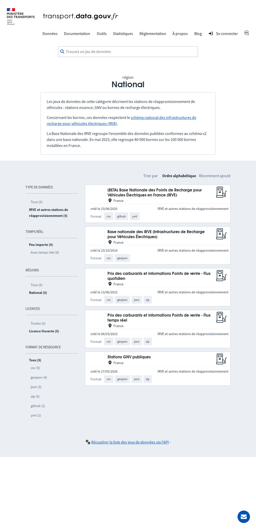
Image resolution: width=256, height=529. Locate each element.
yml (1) (36, 415)
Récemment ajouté (214, 175)
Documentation (77, 33)
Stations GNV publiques (129, 357)
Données (50, 33)
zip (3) (35, 396)
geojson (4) (39, 377)
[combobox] (128, 51)
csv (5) (35, 368)
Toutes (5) (38, 323)
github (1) (38, 406)
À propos (180, 33)
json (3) (36, 387)
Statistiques (123, 33)
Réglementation (153, 33)
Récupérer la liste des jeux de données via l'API (130, 442)
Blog (198, 33)
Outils (102, 33)
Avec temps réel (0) (45, 252)
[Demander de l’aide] (244, 517)
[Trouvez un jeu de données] (128, 51)
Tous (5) (36, 202)
